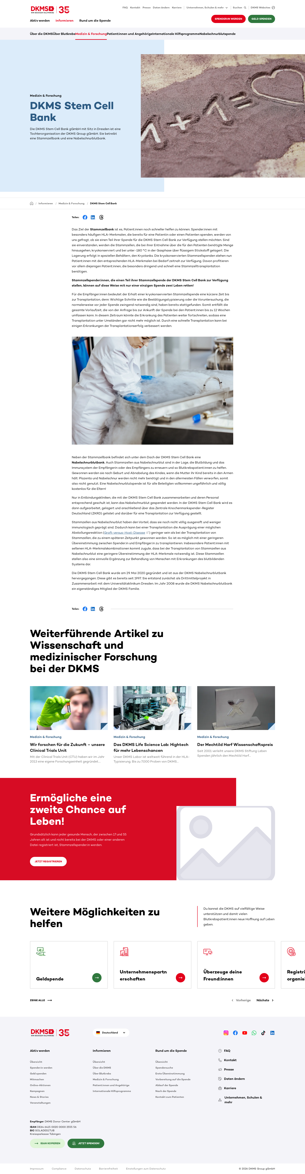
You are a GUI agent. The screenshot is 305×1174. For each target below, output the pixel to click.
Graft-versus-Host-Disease (124, 532)
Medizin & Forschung (91, 34)
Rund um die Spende (95, 20)
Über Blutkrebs (64, 34)
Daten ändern (161, 7)
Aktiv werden (40, 20)
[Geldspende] (97, 977)
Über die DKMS (41, 34)
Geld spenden (262, 18)
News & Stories (39, 1096)
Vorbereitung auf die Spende (172, 1079)
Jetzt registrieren (48, 861)
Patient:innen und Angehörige (129, 34)
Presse (147, 7)
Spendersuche (164, 1067)
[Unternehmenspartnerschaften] (180, 977)
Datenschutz (83, 1168)
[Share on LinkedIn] (93, 217)
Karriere (176, 7)
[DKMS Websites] (262, 8)
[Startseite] (31, 203)
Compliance (59, 1168)
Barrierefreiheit (108, 1168)
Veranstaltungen (40, 1102)
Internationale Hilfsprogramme (176, 34)
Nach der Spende (165, 1091)
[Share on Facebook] (85, 217)
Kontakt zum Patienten (169, 1096)
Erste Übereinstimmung (170, 1073)
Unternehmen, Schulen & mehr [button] (207, 8)
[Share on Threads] (101, 217)
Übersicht (36, 1061)
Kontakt (135, 7)
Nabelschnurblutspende (218, 34)
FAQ (125, 7)
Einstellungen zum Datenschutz (146, 1168)
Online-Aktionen (40, 1085)
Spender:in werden (228, 18)
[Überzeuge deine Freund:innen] (264, 977)
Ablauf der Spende (166, 1085)
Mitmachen (37, 1079)
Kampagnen (37, 1091)
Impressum (37, 1168)
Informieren (65, 20)
